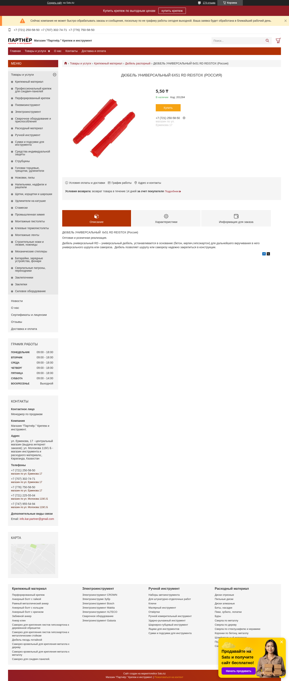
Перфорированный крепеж (32, 98)
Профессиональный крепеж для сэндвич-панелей (33, 90)
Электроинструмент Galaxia (99, 620)
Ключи (152, 603)
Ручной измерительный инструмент (170, 616)
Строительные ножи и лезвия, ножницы (29, 243)
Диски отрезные (224, 594)
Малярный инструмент (162, 607)
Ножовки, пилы (25, 177)
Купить (168, 107)
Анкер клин (19, 620)
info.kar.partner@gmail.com (37, 518)
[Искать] (267, 40)
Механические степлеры (31, 251)
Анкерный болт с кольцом (27, 607)
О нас (57, 51)
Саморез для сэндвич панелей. (31, 659)
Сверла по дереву (226, 624)
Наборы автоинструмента (164, 594)
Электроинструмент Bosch (98, 603)
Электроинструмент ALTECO (99, 611)
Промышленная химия (30, 214)
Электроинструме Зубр (96, 599)
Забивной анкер (22, 616)
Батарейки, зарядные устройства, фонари (29, 260)
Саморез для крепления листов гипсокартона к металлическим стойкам (40, 634)
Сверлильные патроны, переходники (30, 269)
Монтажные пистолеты (30, 221)
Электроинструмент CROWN (99, 594)
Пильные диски (224, 599)
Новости (17, 301)
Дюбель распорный (138, 63)
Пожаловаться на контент (169, 677)
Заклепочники (24, 277)
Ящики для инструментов (164, 628)
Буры (218, 616)
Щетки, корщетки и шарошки (33, 194)
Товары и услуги (35, 51)
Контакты (71, 51)
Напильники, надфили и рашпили (31, 186)
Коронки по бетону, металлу (231, 633)
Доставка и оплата (94, 51)
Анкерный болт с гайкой (26, 599)
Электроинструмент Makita (98, 607)
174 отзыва (209, 2)
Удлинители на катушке (30, 200)
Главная (15, 51)
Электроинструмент (28, 111)
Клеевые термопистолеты (32, 228)
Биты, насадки (223, 607)
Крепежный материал (108, 63)
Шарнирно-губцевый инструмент (168, 624)
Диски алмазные (225, 603)
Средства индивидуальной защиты (32, 153)
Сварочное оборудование (97, 616)
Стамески (21, 207)
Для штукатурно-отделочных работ (170, 599)
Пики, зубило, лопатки (228, 611)
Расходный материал (29, 128)
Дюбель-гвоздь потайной (27, 639)
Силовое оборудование (30, 291)
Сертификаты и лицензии (29, 314)
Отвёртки (154, 611)
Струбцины (22, 161)
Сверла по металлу (226, 620)
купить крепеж (172, 10)
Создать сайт (54, 2)
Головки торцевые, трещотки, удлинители (29, 169)
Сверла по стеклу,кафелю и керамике (238, 628)
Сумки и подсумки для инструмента (29, 143)
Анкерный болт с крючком (27, 611)
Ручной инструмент (27, 135)
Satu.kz (162, 673)
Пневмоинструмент (27, 105)
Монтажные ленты (27, 235)
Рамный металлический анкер (30, 603)
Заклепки (21, 284)
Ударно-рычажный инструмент (167, 620)
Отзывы (16, 321)
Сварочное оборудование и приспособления (33, 120)
